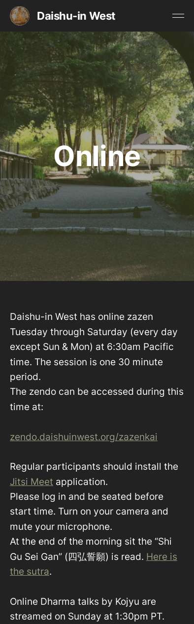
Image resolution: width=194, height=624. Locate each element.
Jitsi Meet (31, 481)
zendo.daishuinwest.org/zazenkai (84, 437)
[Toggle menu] (178, 15)
